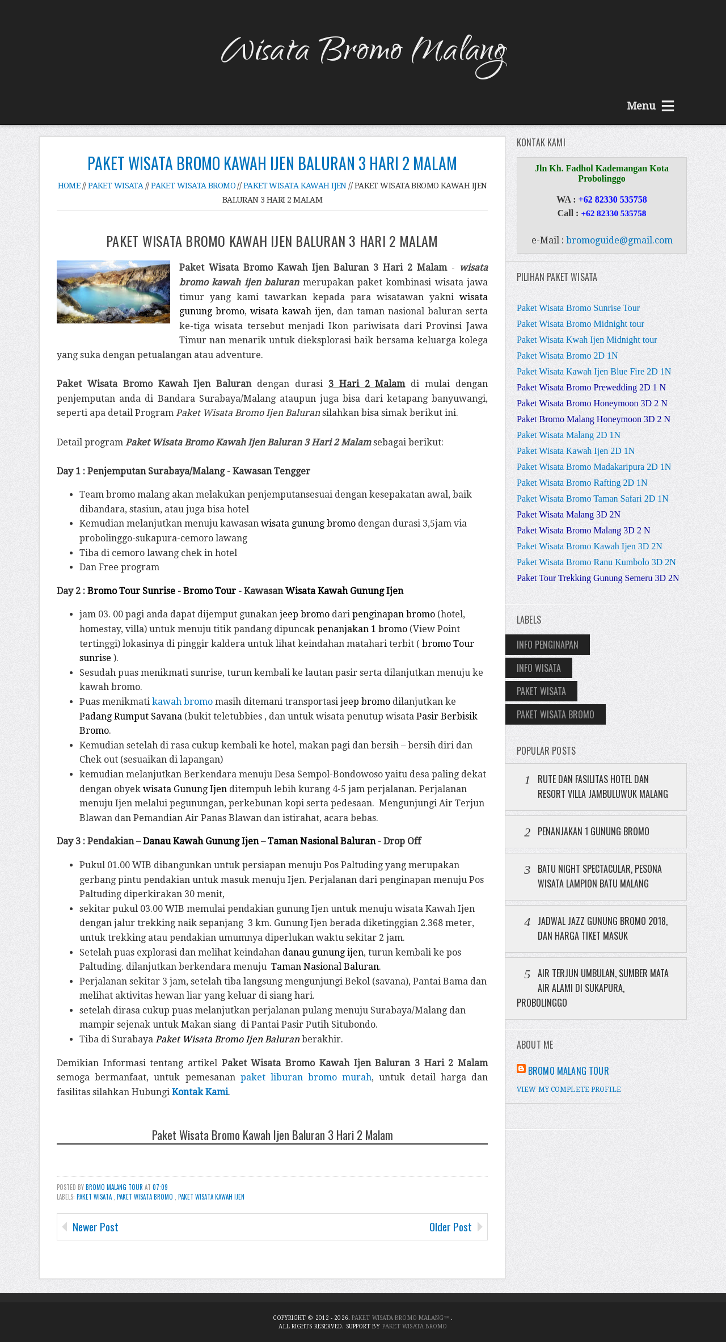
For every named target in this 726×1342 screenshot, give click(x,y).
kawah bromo (182, 701)
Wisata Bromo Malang (363, 53)
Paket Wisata (95, 1196)
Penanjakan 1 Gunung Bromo (593, 831)
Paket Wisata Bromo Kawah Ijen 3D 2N (589, 546)
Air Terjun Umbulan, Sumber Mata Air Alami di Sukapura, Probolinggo (593, 987)
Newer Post (96, 1226)
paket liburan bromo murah (306, 1077)
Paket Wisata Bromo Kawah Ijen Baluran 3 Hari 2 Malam (272, 163)
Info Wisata (539, 668)
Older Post (450, 1226)
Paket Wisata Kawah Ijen (211, 1196)
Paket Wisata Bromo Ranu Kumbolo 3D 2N (596, 562)
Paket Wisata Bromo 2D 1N (567, 355)
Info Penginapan (548, 644)
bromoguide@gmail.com (619, 240)
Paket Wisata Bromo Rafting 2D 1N (582, 482)
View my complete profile (569, 1089)
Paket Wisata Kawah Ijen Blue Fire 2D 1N (594, 371)
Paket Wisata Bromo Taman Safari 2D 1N (593, 498)
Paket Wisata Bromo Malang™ (401, 1318)
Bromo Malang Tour (115, 1187)
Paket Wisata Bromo (146, 1196)
